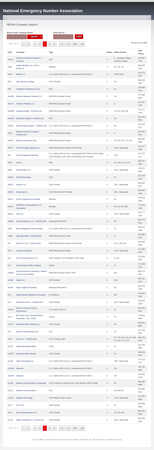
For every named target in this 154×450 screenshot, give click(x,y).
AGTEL (11, 60)
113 (61, 44)
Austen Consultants (24, 251)
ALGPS (11, 354)
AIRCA (10, 185)
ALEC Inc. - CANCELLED (26, 339)
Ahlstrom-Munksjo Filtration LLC (29, 96)
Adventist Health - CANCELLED (29, 111)
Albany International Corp (26, 140)
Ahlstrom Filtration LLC (25, 104)
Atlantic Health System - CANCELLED (31, 126)
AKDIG (10, 287)
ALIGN (10, 361)
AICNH (10, 140)
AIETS (10, 148)
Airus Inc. (20, 214)
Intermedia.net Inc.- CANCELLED (29, 302)
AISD (10, 229)
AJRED (11, 273)
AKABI (10, 280)
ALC (9, 302)
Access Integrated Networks (27, 155)
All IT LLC (20, 405)
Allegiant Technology (24, 398)
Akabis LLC (20, 280)
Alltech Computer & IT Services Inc (30, 420)
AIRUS (10, 214)
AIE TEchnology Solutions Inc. (28, 148)
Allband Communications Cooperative (31, 383)
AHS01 (10, 126)
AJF (9, 258)
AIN (9, 155)
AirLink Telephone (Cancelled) (28, 199)
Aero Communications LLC (27, 258)
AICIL (10, 133)
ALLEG (11, 398)
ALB (9, 295)
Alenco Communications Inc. (27, 332)
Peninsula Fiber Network (26, 354)
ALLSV (10, 420)
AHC (9, 82)
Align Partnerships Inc (25, 361)
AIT (9, 243)
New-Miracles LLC (23, 170)
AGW (10, 67)
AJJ (9, 265)
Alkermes (20, 368)
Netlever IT (20, 74)
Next (75, 44)
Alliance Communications (26, 390)
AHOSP (11, 118)
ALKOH (11, 376)
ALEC (10, 339)
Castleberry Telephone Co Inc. (28, 89)
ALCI (10, 317)
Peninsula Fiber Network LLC (28, 324)
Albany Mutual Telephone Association (31, 295)
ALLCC (11, 390)
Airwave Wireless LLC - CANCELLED (31, 221)
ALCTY (11, 324)
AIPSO (10, 177)
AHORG (11, 111)
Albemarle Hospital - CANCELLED (30, 118)
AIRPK (10, 207)
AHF (9, 89)
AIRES (10, 192)
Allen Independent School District (29, 229)
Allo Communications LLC (26, 413)
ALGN (10, 346)
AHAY (10, 74)
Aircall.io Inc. (21, 185)
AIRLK (10, 199)
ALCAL (10, 310)
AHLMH (11, 96)
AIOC (10, 170)
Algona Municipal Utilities (26, 346)
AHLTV (10, 104)
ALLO (10, 413)
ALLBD (10, 383)
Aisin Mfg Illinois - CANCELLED (29, 236)
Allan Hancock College (25, 82)
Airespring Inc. (22, 192)
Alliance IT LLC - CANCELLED (28, 243)
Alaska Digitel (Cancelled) (26, 287)
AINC (10, 163)
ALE (9, 332)
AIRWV (11, 221)
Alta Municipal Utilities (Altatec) (28, 265)
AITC (10, 251)
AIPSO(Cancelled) (23, 177)
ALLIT (10, 405)
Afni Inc (19, 163)
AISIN (10, 236)
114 (68, 44)
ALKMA (11, 368)
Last (82, 44)
